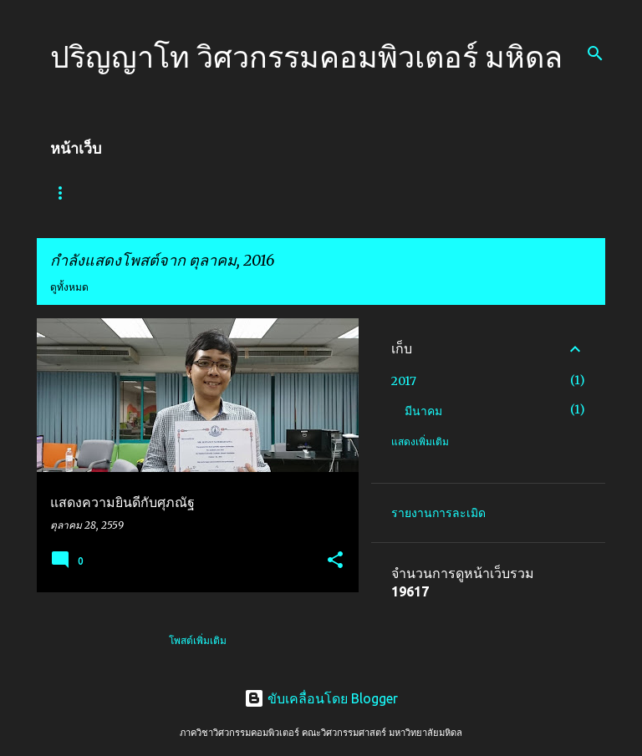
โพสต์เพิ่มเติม (198, 640)
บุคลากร (342, 192)
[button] (335, 561)
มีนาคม (423, 411)
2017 (403, 380)
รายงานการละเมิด (438, 512)
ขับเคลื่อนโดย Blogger (321, 698)
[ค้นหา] (595, 53)
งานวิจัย (414, 192)
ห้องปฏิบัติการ (499, 192)
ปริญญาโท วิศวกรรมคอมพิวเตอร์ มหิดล (306, 56)
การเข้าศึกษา (259, 192)
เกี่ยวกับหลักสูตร (158, 192)
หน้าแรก (68, 192)
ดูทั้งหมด (69, 287)
